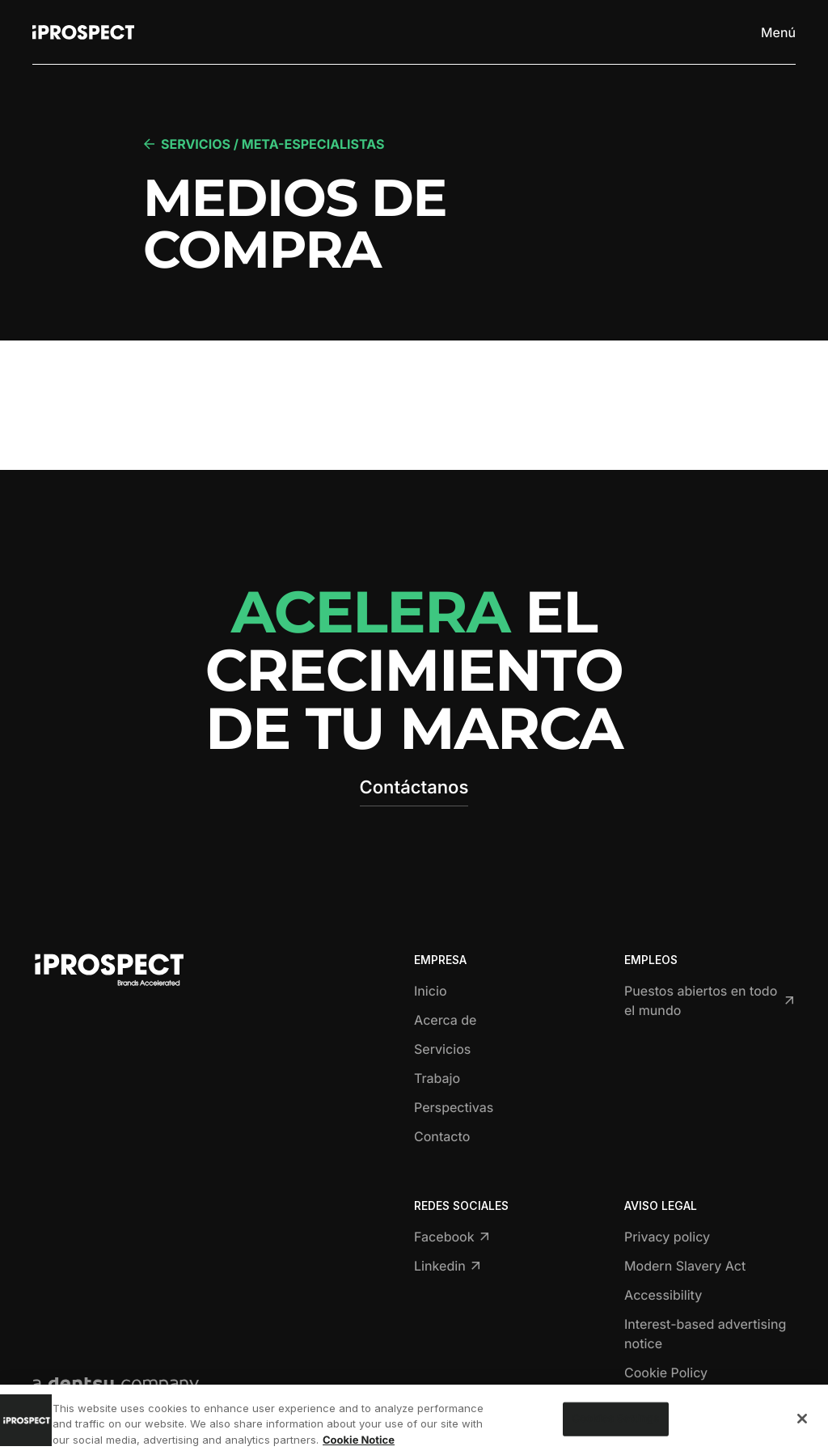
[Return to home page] (83, 32)
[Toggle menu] (777, 32)
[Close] (802, 1430)
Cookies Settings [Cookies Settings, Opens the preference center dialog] (615, 1429)
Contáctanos (414, 787)
